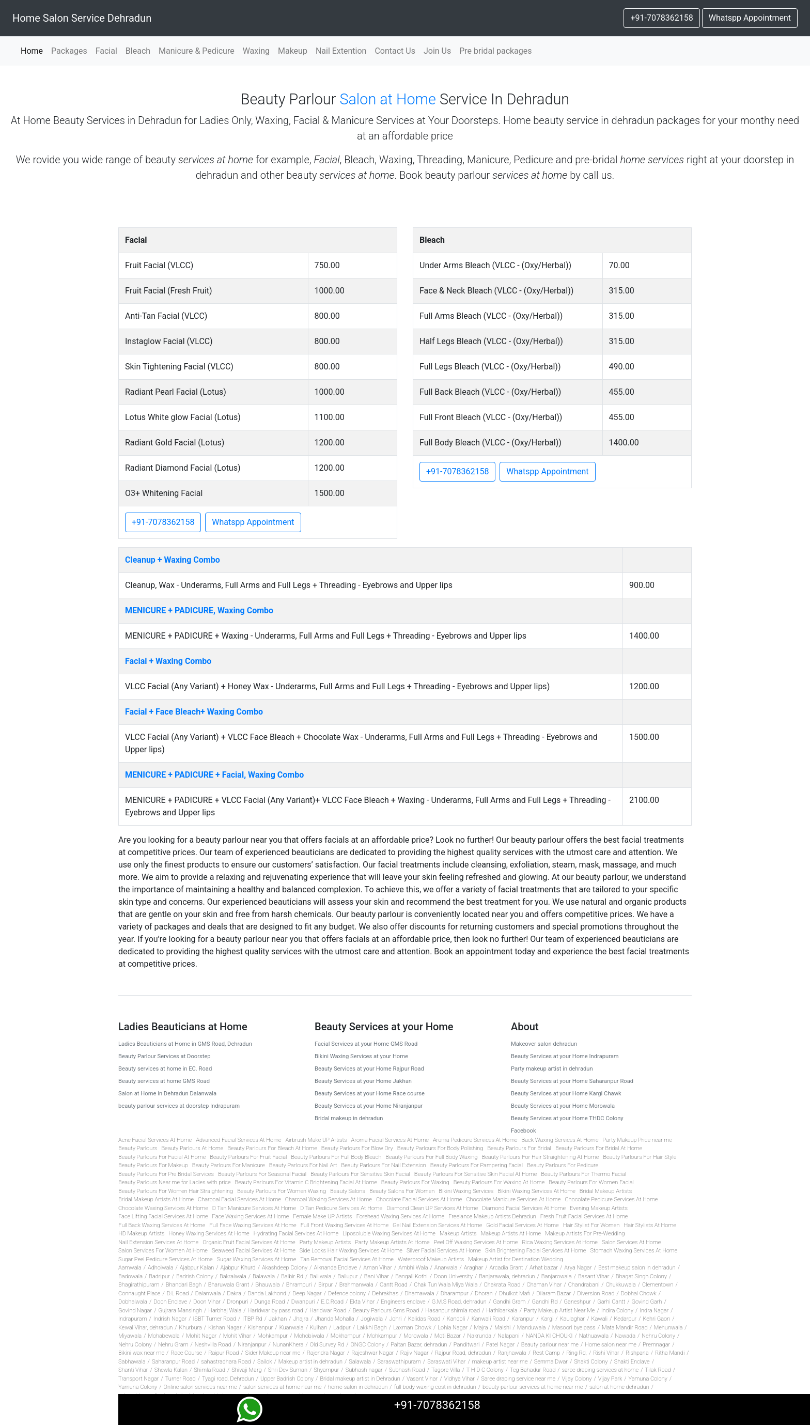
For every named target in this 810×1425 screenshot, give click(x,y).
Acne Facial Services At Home (155, 1140)
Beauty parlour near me (550, 1344)
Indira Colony (617, 1310)
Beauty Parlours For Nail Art (303, 1165)
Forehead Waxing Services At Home (400, 1216)
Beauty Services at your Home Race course (370, 1093)
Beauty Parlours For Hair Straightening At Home (540, 1157)
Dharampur (455, 1293)
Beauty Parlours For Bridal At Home (598, 1148)
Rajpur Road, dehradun (463, 1353)
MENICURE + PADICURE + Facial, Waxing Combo (214, 775)
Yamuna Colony (648, 1378)
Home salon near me (610, 1344)
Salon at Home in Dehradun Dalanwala (167, 1093)
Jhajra (300, 1318)
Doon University (453, 1276)
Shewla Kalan (171, 1370)
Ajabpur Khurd (238, 1267)
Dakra (234, 1293)
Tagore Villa (445, 1370)
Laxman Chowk (412, 1327)
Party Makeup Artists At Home (392, 1242)
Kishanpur (260, 1327)
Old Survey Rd (327, 1344)
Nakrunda (480, 1336)
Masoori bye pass (574, 1327)
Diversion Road (596, 1293)
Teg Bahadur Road (532, 1370)
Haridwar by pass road (275, 1310)
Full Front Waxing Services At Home (344, 1225)
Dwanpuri (303, 1301)
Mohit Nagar (201, 1336)
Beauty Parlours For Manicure (228, 1165)
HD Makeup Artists (141, 1233)
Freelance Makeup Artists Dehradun (492, 1216)
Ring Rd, (576, 1353)
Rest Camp (546, 1353)
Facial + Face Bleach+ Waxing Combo (194, 712)
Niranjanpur (252, 1344)
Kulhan (318, 1327)
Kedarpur (625, 1318)
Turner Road (180, 1378)
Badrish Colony (194, 1276)
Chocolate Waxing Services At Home (163, 1208)
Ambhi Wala (413, 1267)
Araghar (474, 1267)
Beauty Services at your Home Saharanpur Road (572, 1081)
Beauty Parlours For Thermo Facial (583, 1174)
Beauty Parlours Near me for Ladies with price (174, 1182)
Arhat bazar (543, 1267)
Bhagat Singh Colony (641, 1276)
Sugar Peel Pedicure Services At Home (165, 1259)
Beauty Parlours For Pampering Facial (476, 1165)
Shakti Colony (591, 1361)
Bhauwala (268, 1284)
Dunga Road (270, 1301)
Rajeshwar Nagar (372, 1353)
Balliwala (320, 1276)
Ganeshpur (577, 1301)
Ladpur (341, 1327)
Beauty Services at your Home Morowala (563, 1106)
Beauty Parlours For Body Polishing (440, 1148)
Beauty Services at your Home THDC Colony (567, 1118)
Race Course (186, 1353)
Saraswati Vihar (446, 1361)
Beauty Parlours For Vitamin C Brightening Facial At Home (306, 1182)
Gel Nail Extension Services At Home (437, 1225)
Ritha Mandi (669, 1353)
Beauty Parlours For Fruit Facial (248, 1157)
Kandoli (456, 1318)
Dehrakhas (385, 1293)
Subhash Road (407, 1370)
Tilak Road (658, 1370)
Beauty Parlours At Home (192, 1148)
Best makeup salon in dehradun (637, 1267)
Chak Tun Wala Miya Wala (445, 1284)
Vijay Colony (576, 1378)
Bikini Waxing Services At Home (536, 1191)
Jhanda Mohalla (334, 1318)
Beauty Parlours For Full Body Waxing (431, 1157)
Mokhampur (346, 1336)
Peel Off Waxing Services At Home (476, 1242)
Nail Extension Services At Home (158, 1242)
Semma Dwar (551, 1361)
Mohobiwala (309, 1336)
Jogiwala (372, 1318)
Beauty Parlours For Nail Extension (383, 1165)
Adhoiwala (161, 1267)
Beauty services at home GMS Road (164, 1081)
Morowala (415, 1336)
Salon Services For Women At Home (163, 1250)
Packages (69, 51)
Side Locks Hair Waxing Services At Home (351, 1250)
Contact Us (395, 51)
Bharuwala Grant (229, 1284)
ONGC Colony (367, 1344)
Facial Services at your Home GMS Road (366, 1044)
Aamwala (130, 1267)
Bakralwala (233, 1276)
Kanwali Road (488, 1318)
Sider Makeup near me (273, 1353)
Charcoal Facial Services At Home (239, 1199)
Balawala (264, 1276)
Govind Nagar (135, 1310)
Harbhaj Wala (224, 1310)
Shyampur (326, 1370)
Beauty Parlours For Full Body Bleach (336, 1157)
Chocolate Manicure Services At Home (513, 1199)
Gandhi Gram (509, 1301)
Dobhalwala (132, 1301)
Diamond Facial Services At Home (524, 1208)
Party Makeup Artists (325, 1242)
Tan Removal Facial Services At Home (347, 1259)
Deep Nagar (306, 1293)
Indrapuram (132, 1318)
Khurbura (190, 1327)
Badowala (130, 1276)
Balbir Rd (292, 1276)
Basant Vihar (594, 1276)
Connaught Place (139, 1293)
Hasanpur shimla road (453, 1310)
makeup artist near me (500, 1361)
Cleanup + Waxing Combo (172, 560)
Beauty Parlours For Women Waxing (281, 1191)
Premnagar (656, 1344)
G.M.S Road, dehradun (459, 1301)
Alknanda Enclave (335, 1267)
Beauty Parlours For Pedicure (562, 1165)
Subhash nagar (364, 1370)
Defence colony (347, 1293)
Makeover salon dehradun (544, 1044)
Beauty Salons (347, 1191)
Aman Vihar (377, 1267)
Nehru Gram (173, 1344)
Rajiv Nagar (414, 1353)
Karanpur (522, 1318)
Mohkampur (273, 1336)
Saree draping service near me (518, 1378)
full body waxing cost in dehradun (435, 1387)
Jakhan (278, 1318)
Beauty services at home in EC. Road (165, 1068)
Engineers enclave (403, 1301)
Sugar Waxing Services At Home (257, 1259)
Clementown (657, 1284)
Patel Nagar (500, 1344)
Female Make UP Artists (322, 1216)
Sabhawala (132, 1361)
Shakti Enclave (632, 1361)
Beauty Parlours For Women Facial (591, 1182)
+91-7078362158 (661, 18)
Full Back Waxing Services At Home (161, 1225)
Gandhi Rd (545, 1301)
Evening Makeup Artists (599, 1208)
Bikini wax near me (141, 1353)
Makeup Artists (458, 1233)
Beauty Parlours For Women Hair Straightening (175, 1191)
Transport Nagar (138, 1378)
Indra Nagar (654, 1310)
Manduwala (531, 1327)
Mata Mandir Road (625, 1327)
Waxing (256, 51)
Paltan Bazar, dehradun (419, 1344)
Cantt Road (394, 1284)
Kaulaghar (572, 1318)
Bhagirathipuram (138, 1284)
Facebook (523, 1130)
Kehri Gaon (657, 1318)
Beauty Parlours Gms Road (386, 1310)
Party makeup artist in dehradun (552, 1068)
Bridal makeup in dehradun (349, 1118)
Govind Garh (647, 1301)
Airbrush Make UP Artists (316, 1140)
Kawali (599, 1318)
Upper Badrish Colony (287, 1378)
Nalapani (508, 1336)
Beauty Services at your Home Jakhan (363, 1081)
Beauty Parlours (137, 1148)
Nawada (625, 1336)
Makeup (292, 51)
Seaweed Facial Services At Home (253, 1250)
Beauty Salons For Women (401, 1191)
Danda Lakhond (266, 1293)
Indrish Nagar (169, 1318)
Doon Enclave (170, 1301)
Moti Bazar (447, 1336)
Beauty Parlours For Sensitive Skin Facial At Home (475, 1174)
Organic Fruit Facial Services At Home (248, 1242)
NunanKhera (288, 1344)
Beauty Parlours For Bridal (519, 1148)
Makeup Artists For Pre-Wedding (585, 1233)
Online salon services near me (200, 1387)
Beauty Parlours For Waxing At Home (499, 1182)
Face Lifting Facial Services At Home (163, 1216)
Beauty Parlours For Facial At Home (162, 1157)
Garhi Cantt (611, 1301)
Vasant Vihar (422, 1378)
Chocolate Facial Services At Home (419, 1199)
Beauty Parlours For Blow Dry (357, 1148)
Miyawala (130, 1336)
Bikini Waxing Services (466, 1191)
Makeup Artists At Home (511, 1233)
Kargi (547, 1318)
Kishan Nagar (225, 1327)
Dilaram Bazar (553, 1293)
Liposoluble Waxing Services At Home (388, 1233)
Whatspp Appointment (750, 18)
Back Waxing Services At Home (560, 1140)
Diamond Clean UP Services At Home (432, 1208)
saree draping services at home (600, 1370)
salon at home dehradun (619, 1387)
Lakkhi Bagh (372, 1327)
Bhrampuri (299, 1284)
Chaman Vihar (544, 1284)
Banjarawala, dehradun (507, 1276)
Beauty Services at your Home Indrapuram (565, 1056)
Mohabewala (163, 1336)
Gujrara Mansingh (180, 1310)
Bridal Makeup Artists (606, 1191)
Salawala (360, 1361)
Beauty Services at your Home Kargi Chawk (566, 1093)
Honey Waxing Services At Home (208, 1233)
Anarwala (446, 1267)
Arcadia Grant (506, 1267)
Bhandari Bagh (184, 1284)
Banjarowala (556, 1276)
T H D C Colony (485, 1370)
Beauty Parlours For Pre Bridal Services (166, 1174)
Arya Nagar (577, 1267)
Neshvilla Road (213, 1344)
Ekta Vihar (362, 1301)
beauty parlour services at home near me (532, 1387)
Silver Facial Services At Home (444, 1250)
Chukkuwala (621, 1284)
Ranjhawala (511, 1353)
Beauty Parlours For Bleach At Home (272, 1148)
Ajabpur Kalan (197, 1267)
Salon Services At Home (631, 1242)
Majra (481, 1327)
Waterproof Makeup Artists (431, 1259)
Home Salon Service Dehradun (81, 18)
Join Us (437, 51)
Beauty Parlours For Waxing (415, 1182)
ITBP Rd (252, 1318)
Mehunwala (668, 1327)
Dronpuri (237, 1301)
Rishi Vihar (606, 1353)
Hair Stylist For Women (591, 1225)
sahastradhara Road (226, 1361)
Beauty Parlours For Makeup (153, 1165)
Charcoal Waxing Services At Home (328, 1199)
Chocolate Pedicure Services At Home (611, 1199)
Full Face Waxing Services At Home (252, 1225)
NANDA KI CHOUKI (549, 1336)
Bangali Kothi (411, 1276)
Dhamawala (419, 1293)
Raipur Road (223, 1353)
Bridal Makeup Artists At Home (156, 1199)
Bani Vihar (376, 1276)
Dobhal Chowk (639, 1293)
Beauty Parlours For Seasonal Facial (262, 1174)
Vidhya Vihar (459, 1378)
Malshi (502, 1327)
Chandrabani (584, 1284)
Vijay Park (610, 1378)
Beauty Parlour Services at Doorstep (164, 1056)
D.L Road (178, 1293)
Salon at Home (387, 99)
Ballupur (348, 1276)
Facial (106, 51)
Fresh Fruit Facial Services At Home (584, 1216)
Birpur (325, 1284)
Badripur (159, 1276)
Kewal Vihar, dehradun (145, 1327)
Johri (395, 1318)
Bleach (138, 51)
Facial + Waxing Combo (168, 661)
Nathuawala (594, 1336)
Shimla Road (209, 1370)
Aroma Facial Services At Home (390, 1140)
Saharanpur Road (173, 1361)
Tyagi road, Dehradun (228, 1378)
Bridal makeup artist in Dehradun (360, 1378)
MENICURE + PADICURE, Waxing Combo (199, 610)
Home (34, 50)
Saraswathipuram (398, 1361)
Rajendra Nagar (326, 1353)
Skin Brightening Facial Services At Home (535, 1250)
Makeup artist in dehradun (310, 1361)
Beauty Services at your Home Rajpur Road (369, 1068)
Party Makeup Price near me (637, 1140)
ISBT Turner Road (214, 1318)
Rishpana (637, 1353)
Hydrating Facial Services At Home (296, 1233)
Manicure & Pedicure (197, 51)
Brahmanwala (356, 1284)
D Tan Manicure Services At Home (254, 1208)
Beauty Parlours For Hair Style (639, 1157)
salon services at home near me (282, 1387)
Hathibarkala (501, 1310)
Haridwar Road (327, 1310)
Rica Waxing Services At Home (559, 1242)
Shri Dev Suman (287, 1370)
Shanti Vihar (133, 1370)
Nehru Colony (658, 1336)
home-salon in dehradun (357, 1387)
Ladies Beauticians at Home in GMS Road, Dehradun (185, 1044)
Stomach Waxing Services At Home (633, 1250)
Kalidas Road (424, 1318)
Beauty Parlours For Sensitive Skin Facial (360, 1174)
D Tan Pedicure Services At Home (341, 1208)
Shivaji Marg (246, 1370)
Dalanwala (208, 1293)
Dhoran (484, 1293)
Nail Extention (341, 51)
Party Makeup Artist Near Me (559, 1310)
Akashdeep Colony (284, 1267)
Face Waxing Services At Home (250, 1216)
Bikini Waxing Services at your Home (361, 1056)
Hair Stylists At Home (650, 1225)
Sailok (264, 1361)
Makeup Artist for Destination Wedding (515, 1259)
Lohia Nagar (453, 1327)
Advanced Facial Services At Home (238, 1140)
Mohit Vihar (237, 1336)
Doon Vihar (207, 1301)
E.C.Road (332, 1301)
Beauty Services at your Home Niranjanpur (369, 1106)
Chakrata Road (502, 1284)
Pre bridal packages (495, 51)
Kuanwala (291, 1327)
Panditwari (467, 1344)
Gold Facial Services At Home (522, 1225)
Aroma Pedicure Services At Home (475, 1140)
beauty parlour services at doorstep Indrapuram (179, 1106)
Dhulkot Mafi (514, 1293)
